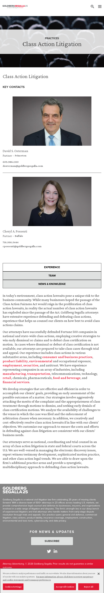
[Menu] (98, 7)
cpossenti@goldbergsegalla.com (22, 246)
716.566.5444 (10, 242)
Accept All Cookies (65, 588)
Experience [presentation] (52, 267)
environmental (40, 361)
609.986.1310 (11, 162)
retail (7, 378)
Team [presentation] (52, 275)
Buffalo (19, 236)
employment (12, 365)
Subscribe (52, 541)
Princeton (20, 155)
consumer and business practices (67, 357)
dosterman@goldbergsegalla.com (23, 166)
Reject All (88, 588)
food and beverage (67, 378)
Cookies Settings (13, 588)
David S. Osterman (15, 151)
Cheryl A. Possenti (15, 231)
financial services (16, 382)
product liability (15, 361)
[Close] (98, 575)
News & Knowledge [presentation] (52, 284)
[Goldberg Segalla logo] (15, 6)
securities (30, 365)
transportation (38, 373)
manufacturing (14, 373)
